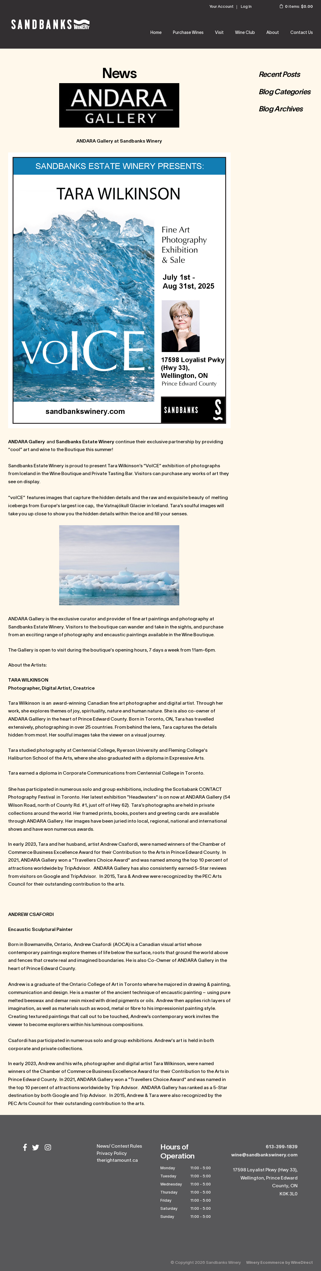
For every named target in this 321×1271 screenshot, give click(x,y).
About (272, 33)
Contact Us (301, 33)
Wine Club (245, 33)
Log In (246, 7)
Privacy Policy (112, 1154)
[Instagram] (48, 1148)
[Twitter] (35, 1148)
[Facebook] (25, 1148)
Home (156, 33)
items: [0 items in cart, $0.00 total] (292, 7)
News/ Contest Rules (119, 1146)
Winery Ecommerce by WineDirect (279, 1263)
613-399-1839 (282, 1147)
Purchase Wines (188, 33)
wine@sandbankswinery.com (264, 1155)
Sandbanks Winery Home (50, 24)
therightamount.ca (117, 1160)
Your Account (221, 7)
